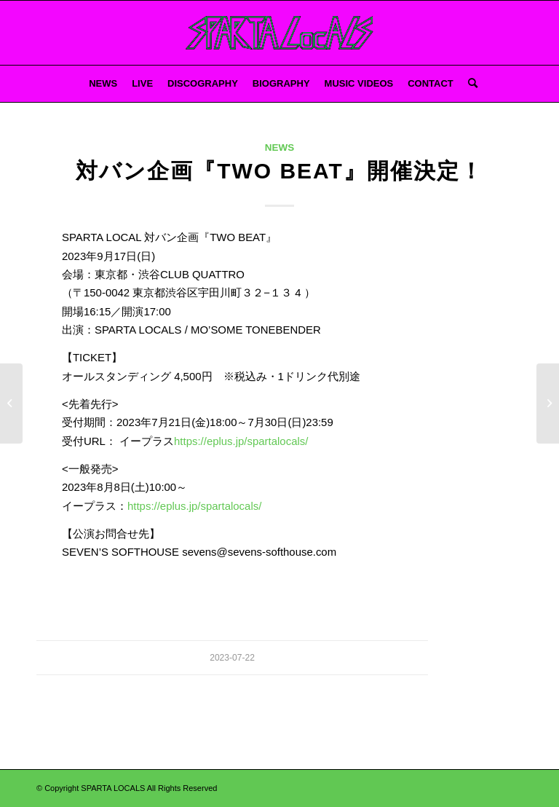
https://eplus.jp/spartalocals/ (241, 441)
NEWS (279, 147)
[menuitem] (103, 84)
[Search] (469, 84)
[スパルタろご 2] (280, 33)
